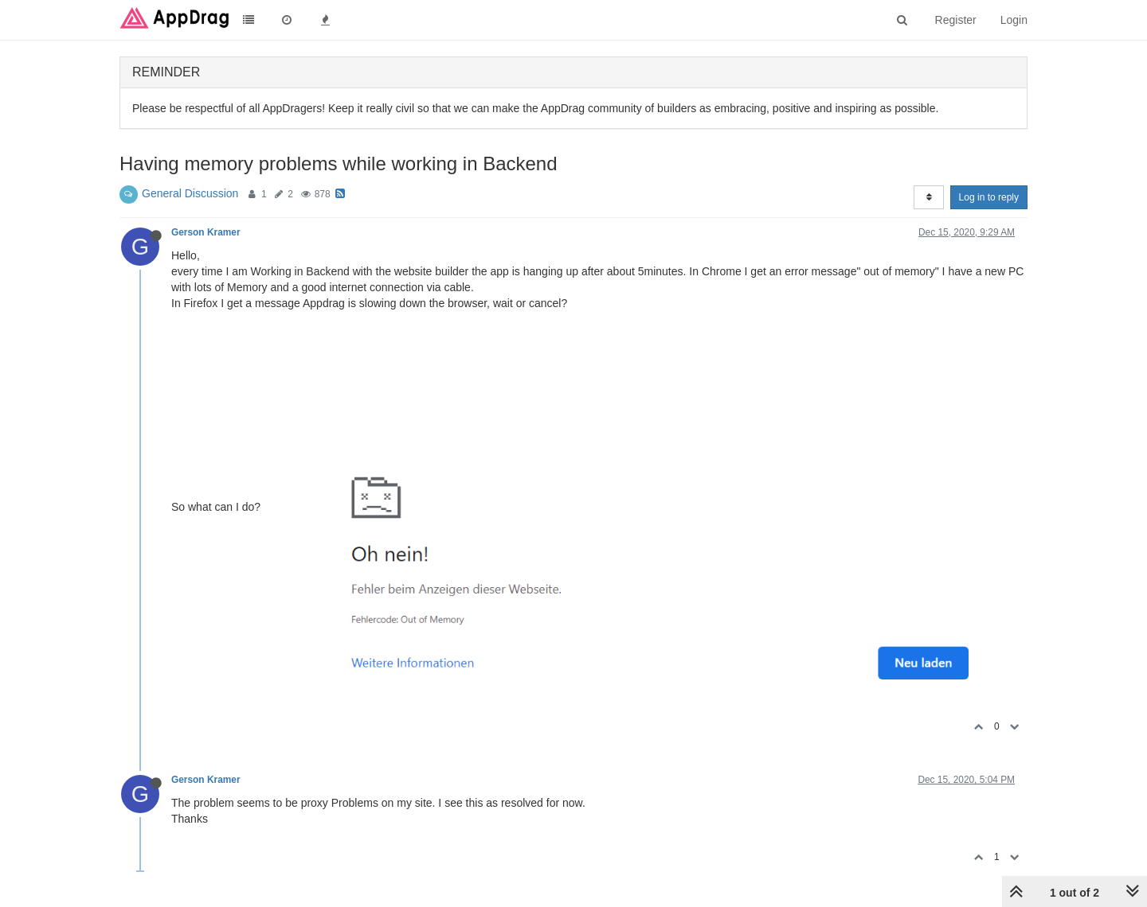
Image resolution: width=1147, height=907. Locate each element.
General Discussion (190, 193)
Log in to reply (989, 197)
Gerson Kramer (206, 232)
